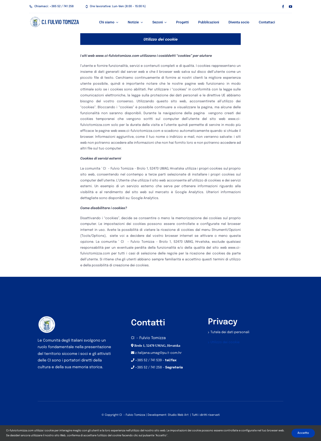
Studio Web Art (178, 415)
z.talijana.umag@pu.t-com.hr (158, 353)
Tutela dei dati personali (229, 332)
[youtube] (290, 6)
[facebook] (283, 6)
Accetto (303, 433)
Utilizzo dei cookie (225, 342)
